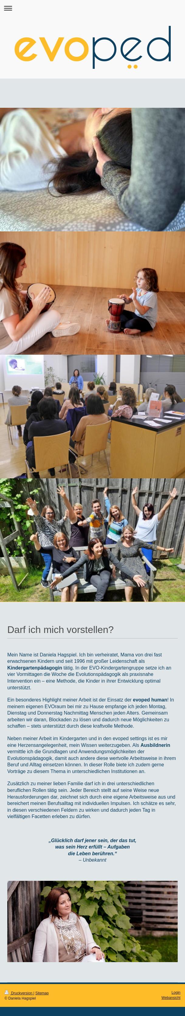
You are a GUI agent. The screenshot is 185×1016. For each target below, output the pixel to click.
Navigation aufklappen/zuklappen (92, 8)
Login (176, 992)
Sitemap (42, 993)
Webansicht (171, 998)
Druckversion (19, 993)
